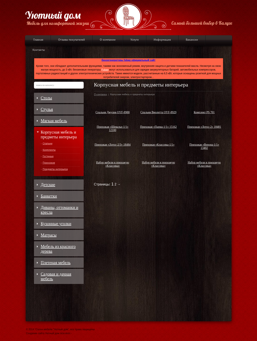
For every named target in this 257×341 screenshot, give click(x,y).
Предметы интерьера (55, 169)
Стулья (47, 109)
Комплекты (49, 150)
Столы (46, 98)
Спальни (47, 143)
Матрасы (49, 235)
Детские (48, 184)
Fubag (105, 69)
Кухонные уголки (56, 223)
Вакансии (192, 40)
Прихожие (49, 163)
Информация (162, 40)
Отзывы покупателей (71, 40)
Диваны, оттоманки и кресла (59, 209)
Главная (38, 40)
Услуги (134, 40)
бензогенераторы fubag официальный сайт (128, 60)
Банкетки (49, 196)
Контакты (39, 50)
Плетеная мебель (56, 262)
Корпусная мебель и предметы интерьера (59, 134)
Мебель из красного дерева (58, 248)
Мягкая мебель (54, 120)
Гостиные (48, 156)
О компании (108, 40)
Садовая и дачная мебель (56, 276)
